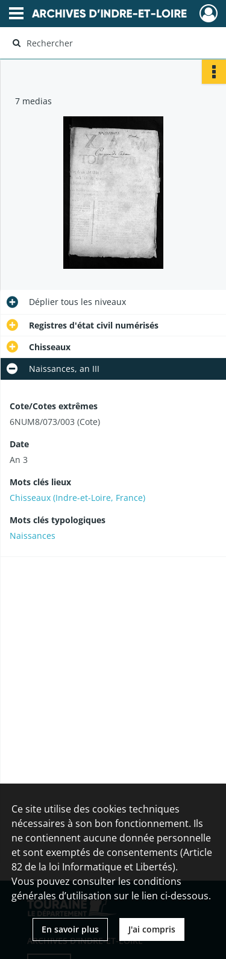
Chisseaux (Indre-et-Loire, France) (77, 497)
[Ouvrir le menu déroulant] (16, 14)
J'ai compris (151, 929)
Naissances (32, 535)
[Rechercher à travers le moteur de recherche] (112, 42)
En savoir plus (70, 929)
